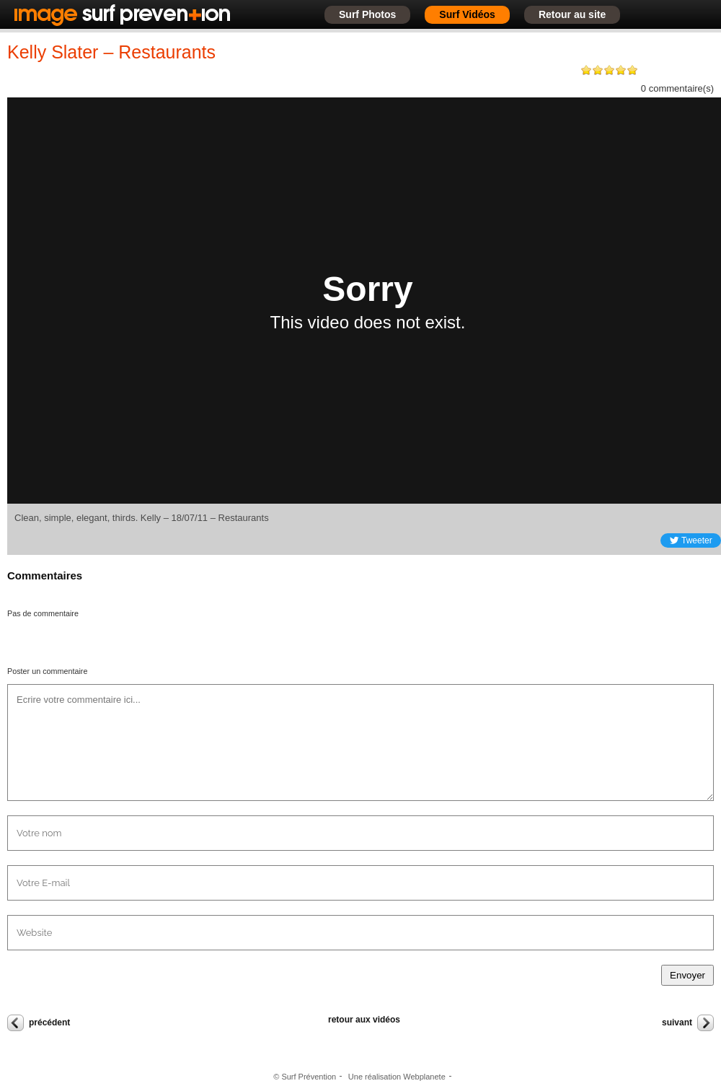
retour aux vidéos (364, 1020)
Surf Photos (367, 14)
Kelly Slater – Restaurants (111, 52)
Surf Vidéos (467, 14)
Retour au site (572, 14)
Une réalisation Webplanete (397, 1076)
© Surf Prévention (304, 1076)
